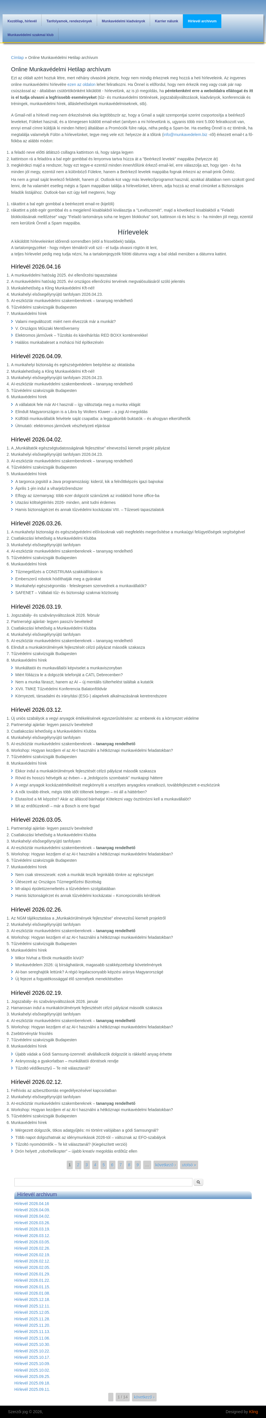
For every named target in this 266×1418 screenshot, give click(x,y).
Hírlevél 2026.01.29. (32, 1274)
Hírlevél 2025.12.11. (32, 1306)
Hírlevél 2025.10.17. (32, 1357)
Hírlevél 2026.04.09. (36, 356)
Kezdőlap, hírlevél (22, 21)
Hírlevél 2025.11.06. (32, 1338)
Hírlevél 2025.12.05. (32, 1312)
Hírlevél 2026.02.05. (32, 1267)
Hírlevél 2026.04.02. (36, 439)
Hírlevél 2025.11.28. (32, 1319)
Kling (253, 1411)
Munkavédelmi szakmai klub (30, 35)
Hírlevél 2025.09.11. (32, 1389)
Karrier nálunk (166, 21)
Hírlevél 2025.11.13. (32, 1331)
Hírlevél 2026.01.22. (32, 1280)
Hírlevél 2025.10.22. (32, 1351)
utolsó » (189, 1165)
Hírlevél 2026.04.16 (36, 266)
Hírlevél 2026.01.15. (32, 1287)
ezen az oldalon (81, 84)
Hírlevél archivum (202, 21)
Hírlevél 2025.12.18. (32, 1299)
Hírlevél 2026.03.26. (36, 523)
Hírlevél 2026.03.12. (36, 710)
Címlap (17, 57)
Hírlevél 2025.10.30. (32, 1344)
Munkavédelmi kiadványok (123, 21)
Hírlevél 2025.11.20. (32, 1325)
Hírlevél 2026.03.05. (36, 820)
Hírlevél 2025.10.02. (32, 1370)
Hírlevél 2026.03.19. (36, 607)
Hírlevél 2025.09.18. (32, 1383)
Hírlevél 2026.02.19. (36, 993)
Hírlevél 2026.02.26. (36, 909)
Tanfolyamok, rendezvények (69, 21)
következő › (165, 1165)
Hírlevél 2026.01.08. (32, 1293)
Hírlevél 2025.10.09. (32, 1363)
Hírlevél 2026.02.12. (36, 1082)
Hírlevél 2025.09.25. (32, 1376)
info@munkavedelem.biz (185, 134)
